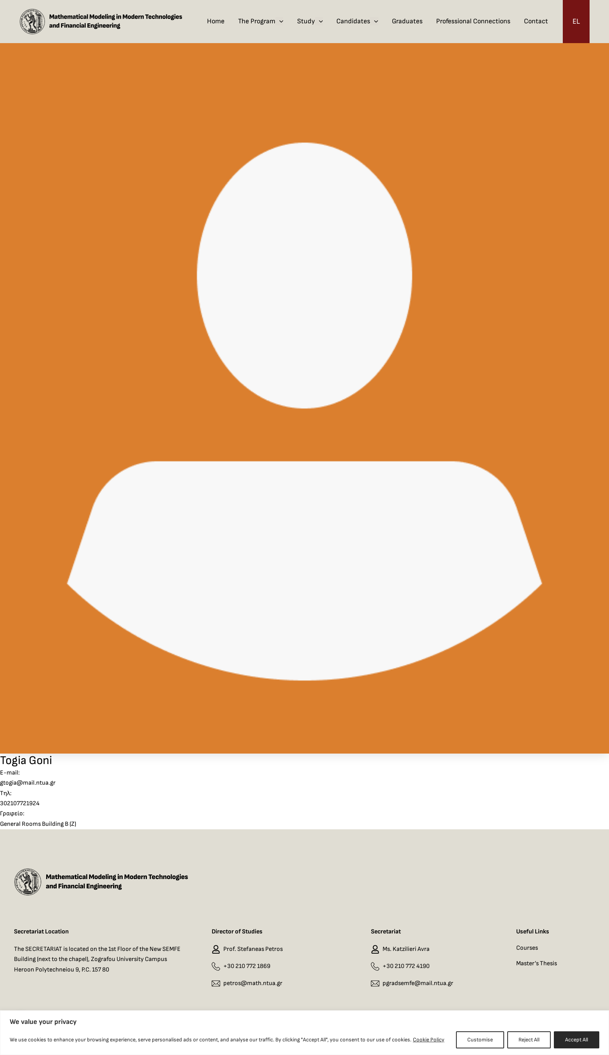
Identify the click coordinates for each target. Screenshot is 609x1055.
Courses (527, 948)
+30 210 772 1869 (246, 966)
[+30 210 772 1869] (216, 966)
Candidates (357, 21)
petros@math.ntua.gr (252, 983)
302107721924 (20, 803)
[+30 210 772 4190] (375, 966)
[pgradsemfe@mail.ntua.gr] (375, 984)
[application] (279, 21)
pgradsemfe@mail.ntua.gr (418, 983)
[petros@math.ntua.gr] (216, 984)
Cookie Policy (428, 1039)
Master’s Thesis (536, 963)
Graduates (407, 21)
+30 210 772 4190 (406, 966)
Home (215, 21)
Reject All (529, 1039)
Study (310, 21)
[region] (304, 1032)
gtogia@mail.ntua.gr (28, 783)
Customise (480, 1039)
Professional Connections (473, 21)
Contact (536, 21)
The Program (261, 21)
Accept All (576, 1039)
